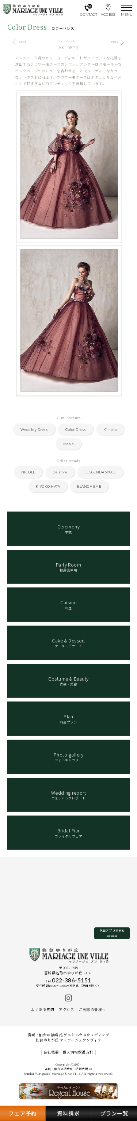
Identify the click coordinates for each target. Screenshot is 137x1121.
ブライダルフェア (68, 832)
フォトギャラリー (68, 756)
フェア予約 (22, 1113)
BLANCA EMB (89, 486)
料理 (68, 604)
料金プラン (68, 718)
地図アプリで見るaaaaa (112, 933)
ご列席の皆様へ (92, 1009)
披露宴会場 (68, 566)
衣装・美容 (68, 680)
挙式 (68, 528)
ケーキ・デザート (68, 642)
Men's (68, 444)
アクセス (66, 1009)
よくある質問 (42, 1009)
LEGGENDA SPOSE (100, 472)
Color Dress (75, 429)
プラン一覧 (114, 1113)
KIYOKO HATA (48, 486)
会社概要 (51, 1052)
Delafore (60, 472)
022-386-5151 (68, 980)
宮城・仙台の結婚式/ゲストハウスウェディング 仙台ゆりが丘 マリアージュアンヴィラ (69, 1037)
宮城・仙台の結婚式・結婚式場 (66, 1069)
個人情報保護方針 (78, 1052)
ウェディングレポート (68, 795)
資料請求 (68, 1113)
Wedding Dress (34, 429)
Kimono (110, 429)
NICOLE (28, 472)
